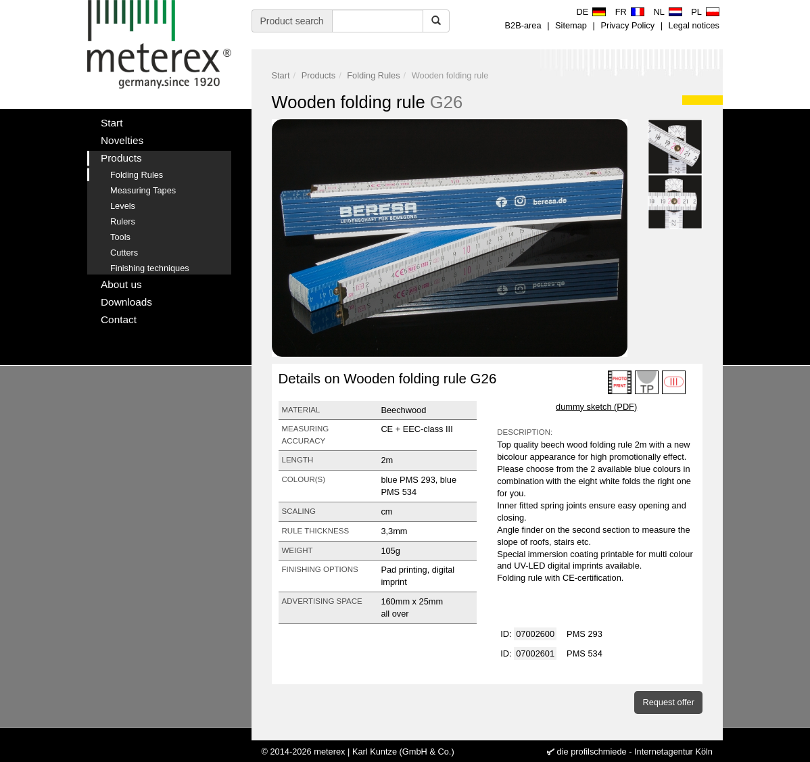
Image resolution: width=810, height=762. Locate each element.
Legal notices (694, 25)
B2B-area (523, 25)
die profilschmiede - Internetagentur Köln (635, 751)
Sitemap (571, 25)
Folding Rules (373, 75)
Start (281, 75)
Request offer (668, 702)
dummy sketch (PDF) (596, 407)
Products (319, 75)
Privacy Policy (627, 25)
